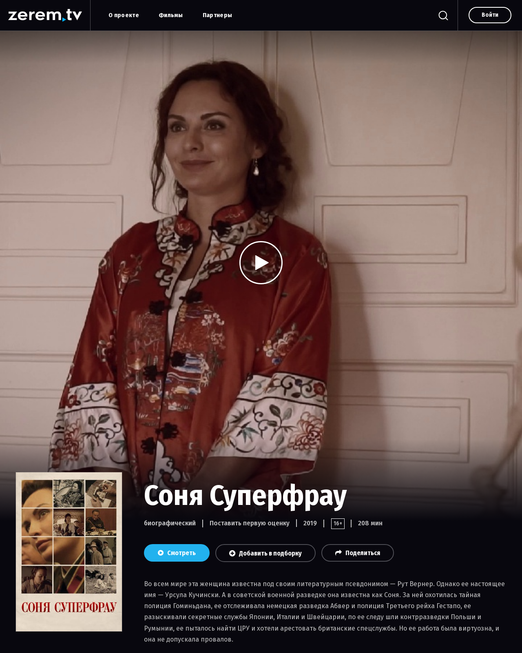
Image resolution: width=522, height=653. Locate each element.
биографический (170, 523)
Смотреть (177, 553)
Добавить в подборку (265, 553)
